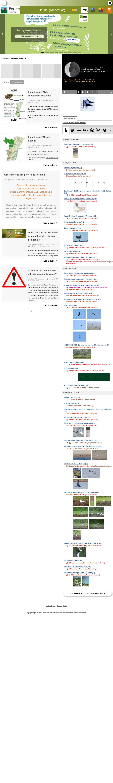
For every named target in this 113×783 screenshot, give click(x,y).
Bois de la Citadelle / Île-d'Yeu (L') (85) (77, 567)
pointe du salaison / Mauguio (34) (76, 464)
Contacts (59, 606)
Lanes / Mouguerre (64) (72, 228)
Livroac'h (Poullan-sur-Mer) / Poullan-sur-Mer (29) (81, 285)
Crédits (65, 606)
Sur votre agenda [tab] (16, 82)
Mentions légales (50, 606)
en (76, 10)
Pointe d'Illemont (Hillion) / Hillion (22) (77, 417)
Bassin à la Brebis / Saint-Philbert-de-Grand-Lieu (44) (83, 543)
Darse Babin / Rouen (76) (73, 251)
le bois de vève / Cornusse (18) (75, 174)
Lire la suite (50, 127)
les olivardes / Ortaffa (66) (73, 245)
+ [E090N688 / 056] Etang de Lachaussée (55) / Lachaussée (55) (86, 345)
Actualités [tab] (5, 82)
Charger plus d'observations (87, 593)
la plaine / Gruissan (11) (72, 403)
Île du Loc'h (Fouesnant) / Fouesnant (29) (78, 144)
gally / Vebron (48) (70, 305)
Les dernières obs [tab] (70, 118)
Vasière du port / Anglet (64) (74, 362)
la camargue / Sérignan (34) (74, 222)
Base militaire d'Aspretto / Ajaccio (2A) (78, 293)
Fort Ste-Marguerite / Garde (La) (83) (77, 385)
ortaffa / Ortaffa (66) (71, 368)
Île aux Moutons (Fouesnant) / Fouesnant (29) (80, 216)
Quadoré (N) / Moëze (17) (73, 168)
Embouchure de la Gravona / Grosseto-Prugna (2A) (82, 299)
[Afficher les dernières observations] (74, 123)
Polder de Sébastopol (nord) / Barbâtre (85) (79, 257)
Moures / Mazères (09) (72, 397)
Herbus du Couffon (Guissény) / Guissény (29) (80, 199)
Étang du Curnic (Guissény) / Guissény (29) (79, 273)
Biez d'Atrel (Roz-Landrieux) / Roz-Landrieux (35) (81, 492)
